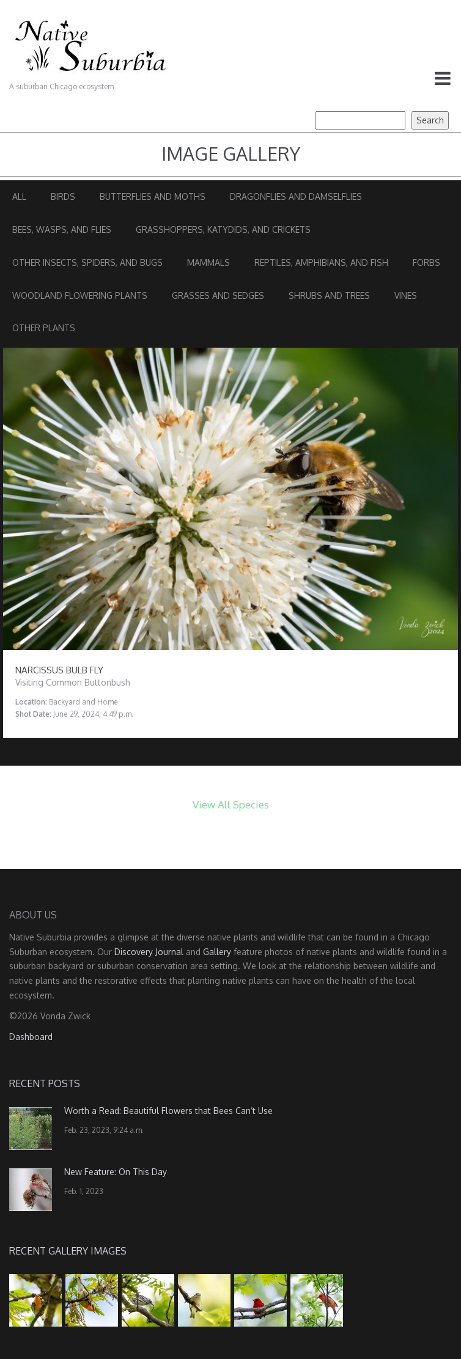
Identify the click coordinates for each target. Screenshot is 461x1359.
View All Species (231, 804)
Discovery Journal (148, 952)
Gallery (217, 952)
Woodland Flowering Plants (79, 295)
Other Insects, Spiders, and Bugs (87, 262)
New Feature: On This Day (115, 1172)
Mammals (208, 262)
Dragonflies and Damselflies (296, 196)
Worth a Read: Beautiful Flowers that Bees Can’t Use (168, 1110)
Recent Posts (44, 1083)
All (19, 196)
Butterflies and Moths (152, 196)
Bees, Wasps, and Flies (61, 229)
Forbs (426, 262)
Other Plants (43, 328)
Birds (63, 196)
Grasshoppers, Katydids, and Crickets (223, 229)
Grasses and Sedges (218, 295)
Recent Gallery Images (68, 1251)
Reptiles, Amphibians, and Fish (321, 262)
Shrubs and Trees (329, 295)
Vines (405, 295)
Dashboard (31, 1036)
